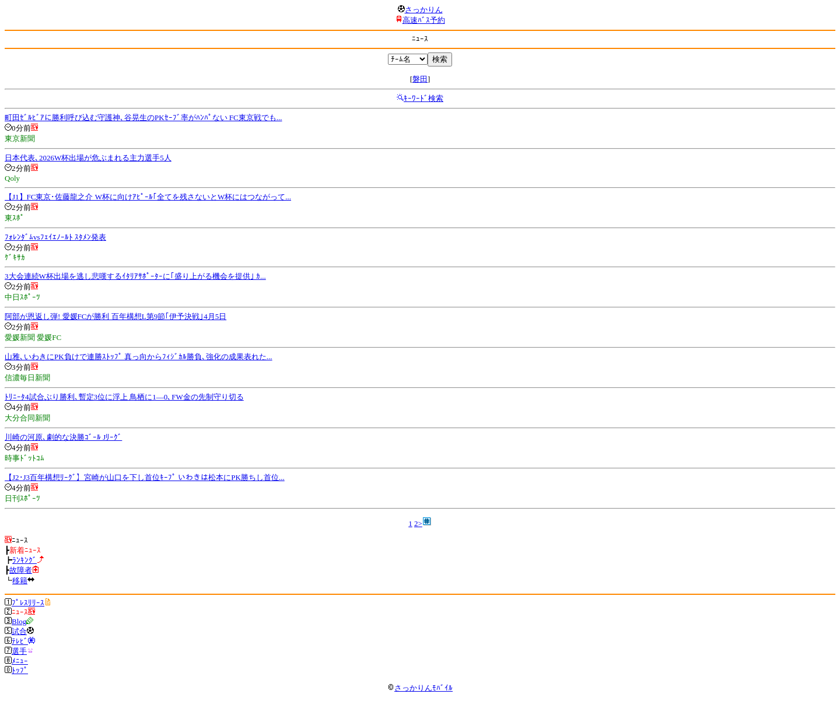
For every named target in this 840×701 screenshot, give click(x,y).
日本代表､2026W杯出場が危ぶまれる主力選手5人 (88, 157)
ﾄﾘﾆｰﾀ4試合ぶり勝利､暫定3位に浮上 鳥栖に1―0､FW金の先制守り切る (124, 396)
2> (418, 523)
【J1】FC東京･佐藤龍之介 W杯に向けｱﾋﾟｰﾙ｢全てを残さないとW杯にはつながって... (148, 196)
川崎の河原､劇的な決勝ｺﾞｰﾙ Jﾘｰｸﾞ (63, 437)
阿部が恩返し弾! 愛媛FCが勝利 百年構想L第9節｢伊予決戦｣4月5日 (115, 316)
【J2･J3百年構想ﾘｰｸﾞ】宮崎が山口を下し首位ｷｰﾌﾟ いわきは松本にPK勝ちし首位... (145, 477)
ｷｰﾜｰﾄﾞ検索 (423, 98)
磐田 (420, 79)
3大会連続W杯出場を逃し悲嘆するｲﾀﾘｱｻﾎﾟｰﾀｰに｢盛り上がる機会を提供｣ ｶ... (135, 276)
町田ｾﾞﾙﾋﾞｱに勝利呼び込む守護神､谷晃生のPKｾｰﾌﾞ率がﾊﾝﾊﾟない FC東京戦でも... (143, 117)
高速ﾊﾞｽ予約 (423, 20)
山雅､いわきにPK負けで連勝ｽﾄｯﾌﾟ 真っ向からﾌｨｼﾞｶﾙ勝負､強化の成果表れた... (138, 356)
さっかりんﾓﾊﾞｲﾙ (420, 688)
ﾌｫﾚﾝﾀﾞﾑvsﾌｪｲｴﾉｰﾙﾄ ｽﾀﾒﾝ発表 (55, 237)
